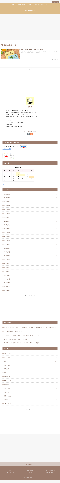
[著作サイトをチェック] (28, 134)
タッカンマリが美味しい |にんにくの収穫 (16, 344)
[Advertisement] (30, 27)
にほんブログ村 (6, 149)
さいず (30, 107)
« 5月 (3, 184)
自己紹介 (30, 480)
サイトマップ (10, 480)
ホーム (10, 478)
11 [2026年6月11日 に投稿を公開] (22, 175)
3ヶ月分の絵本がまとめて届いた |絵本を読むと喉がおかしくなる (23, 348)
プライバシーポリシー (49, 478)
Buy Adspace (49, 480)
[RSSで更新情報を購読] (31, 134)
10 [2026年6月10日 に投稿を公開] (18, 175)
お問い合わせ (30, 478)
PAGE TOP (30, 472)
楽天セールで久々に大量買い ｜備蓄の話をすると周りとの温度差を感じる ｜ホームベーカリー (30, 332)
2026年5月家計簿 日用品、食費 (13, 337)
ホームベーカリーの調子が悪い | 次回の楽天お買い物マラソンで (22, 341)
